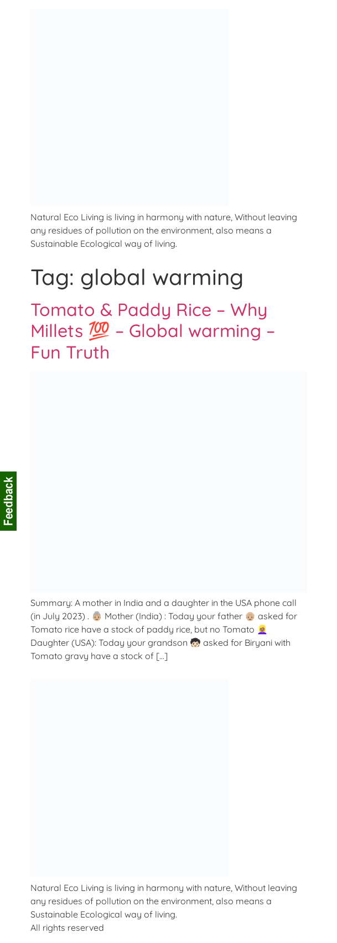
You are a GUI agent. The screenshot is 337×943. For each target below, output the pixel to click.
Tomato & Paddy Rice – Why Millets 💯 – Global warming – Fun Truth (152, 330)
